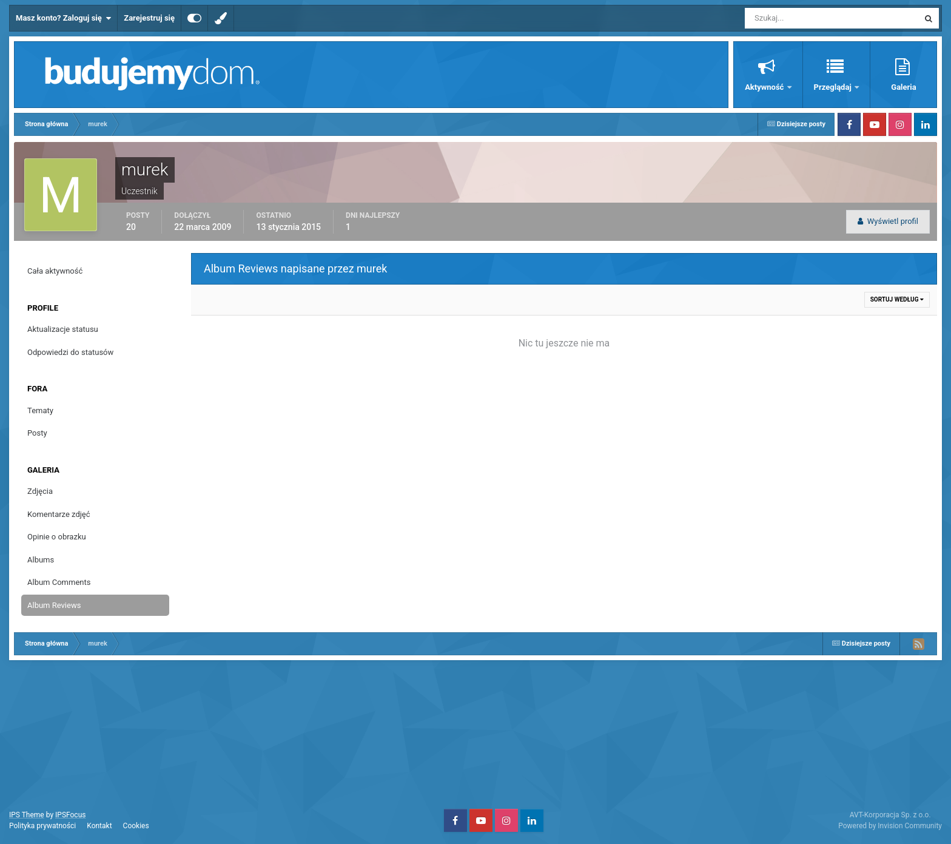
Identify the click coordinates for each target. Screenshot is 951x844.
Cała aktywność (54, 270)
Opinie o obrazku (56, 536)
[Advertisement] (475, 733)
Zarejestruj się (149, 17)
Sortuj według (897, 299)
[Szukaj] (787, 18)
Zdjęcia (40, 491)
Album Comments (58, 582)
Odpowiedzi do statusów (70, 352)
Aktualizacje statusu (62, 329)
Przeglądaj (833, 87)
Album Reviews (54, 605)
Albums (40, 559)
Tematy (40, 410)
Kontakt (99, 826)
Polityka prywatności (42, 826)
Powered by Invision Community (890, 826)
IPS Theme (26, 815)
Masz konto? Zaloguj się (63, 18)
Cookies (136, 826)
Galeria (903, 87)
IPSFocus (70, 815)
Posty (37, 432)
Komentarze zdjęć (58, 514)
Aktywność (765, 87)
